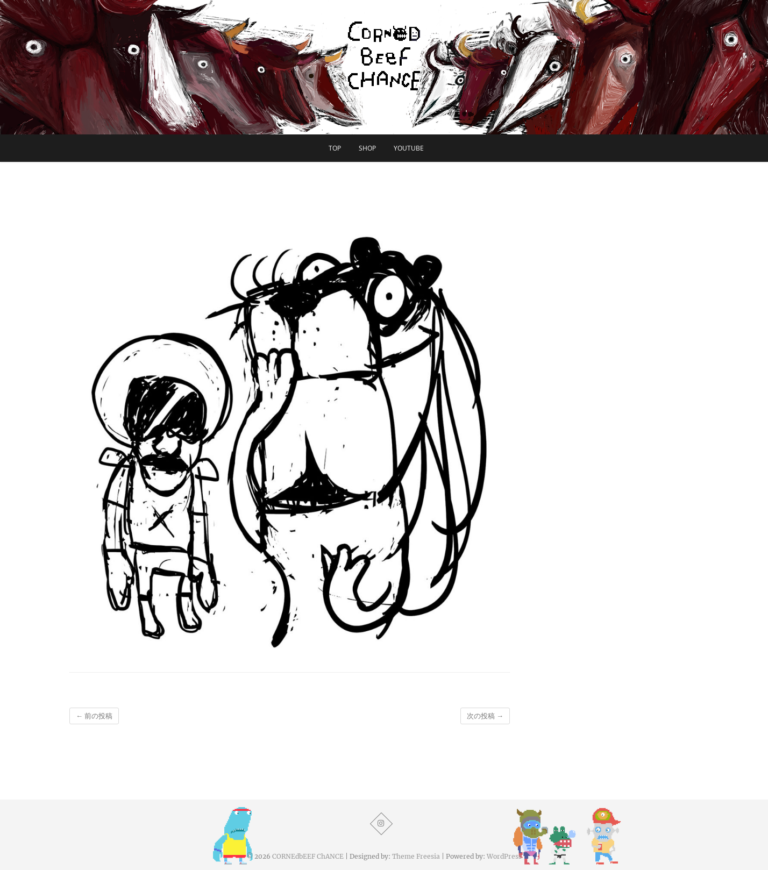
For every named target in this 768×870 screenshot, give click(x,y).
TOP (335, 148)
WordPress (504, 856)
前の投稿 (94, 716)
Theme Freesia (416, 856)
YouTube (409, 148)
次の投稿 (485, 716)
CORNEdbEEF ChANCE (308, 856)
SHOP (367, 148)
